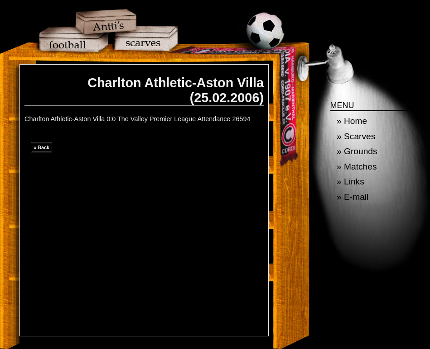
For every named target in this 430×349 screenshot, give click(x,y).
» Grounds (357, 151)
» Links (350, 181)
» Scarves (356, 136)
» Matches (357, 166)
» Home (352, 121)
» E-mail (352, 197)
